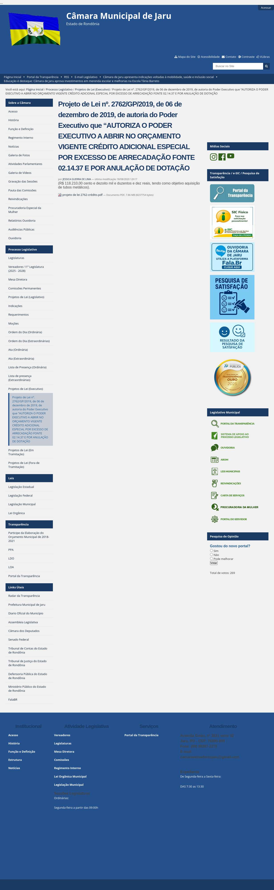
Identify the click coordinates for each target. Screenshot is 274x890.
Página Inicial (12, 77)
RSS (66, 77)
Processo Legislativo (59, 89)
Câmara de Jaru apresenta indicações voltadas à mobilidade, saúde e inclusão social (158, 77)
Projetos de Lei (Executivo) (92, 89)
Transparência (18, 524)
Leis (11, 478)
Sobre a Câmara (19, 103)
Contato (231, 57)
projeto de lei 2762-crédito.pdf (80, 195)
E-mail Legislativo (86, 77)
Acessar (266, 8)
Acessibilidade (210, 57)
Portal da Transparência (42, 77)
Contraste (248, 57)
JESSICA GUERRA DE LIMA (77, 179)
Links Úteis (16, 587)
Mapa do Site (187, 57)
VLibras (265, 57)
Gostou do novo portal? (230, 546)
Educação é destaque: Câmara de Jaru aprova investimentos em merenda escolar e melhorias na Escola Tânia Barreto (81, 81)
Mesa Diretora (64, 752)
